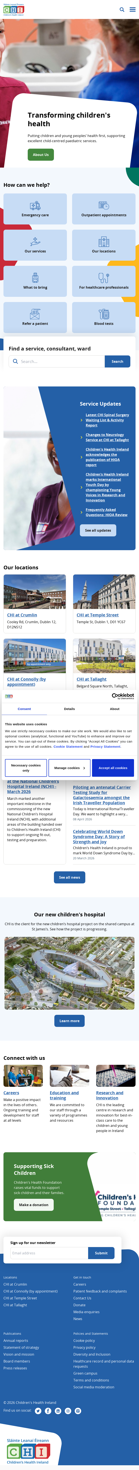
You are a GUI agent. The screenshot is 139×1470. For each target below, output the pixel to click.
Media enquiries (86, 1312)
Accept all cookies (113, 767)
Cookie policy (84, 1340)
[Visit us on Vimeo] (78, 1411)
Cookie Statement (68, 746)
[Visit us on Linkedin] (58, 1411)
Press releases (15, 1368)
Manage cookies (69, 767)
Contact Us (82, 1298)
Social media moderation (93, 1387)
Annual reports (15, 1340)
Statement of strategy (21, 1347)
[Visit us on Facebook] (48, 1411)
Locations (10, 1277)
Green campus (85, 1373)
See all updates (98, 530)
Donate (79, 1305)
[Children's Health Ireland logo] (13, 9)
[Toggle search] (122, 9)
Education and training (64, 1095)
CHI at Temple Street (98, 615)
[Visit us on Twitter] (38, 1411)
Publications (12, 1333)
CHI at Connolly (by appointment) (26, 682)
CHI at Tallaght (92, 679)
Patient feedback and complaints (100, 1291)
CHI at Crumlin (22, 615)
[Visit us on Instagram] (68, 1411)
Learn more (69, 1020)
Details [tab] (69, 709)
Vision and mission (18, 1354)
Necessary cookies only (26, 767)
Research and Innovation (109, 1095)
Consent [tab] (24, 709)
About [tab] (115, 709)
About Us (41, 154)
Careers (11, 1092)
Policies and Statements (90, 1333)
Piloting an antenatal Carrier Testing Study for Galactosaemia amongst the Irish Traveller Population (102, 795)
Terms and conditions (91, 1380)
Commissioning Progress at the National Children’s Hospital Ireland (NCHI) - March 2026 (33, 784)
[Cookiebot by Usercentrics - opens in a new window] (115, 696)
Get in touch (82, 1277)
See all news (69, 877)
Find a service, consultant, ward (50, 348)
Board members (16, 1361)
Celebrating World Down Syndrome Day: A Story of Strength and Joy (99, 836)
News (77, 1318)
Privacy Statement (106, 746)
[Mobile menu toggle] (133, 9)
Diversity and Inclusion (91, 1354)
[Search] (117, 361)
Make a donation (33, 1204)
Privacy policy (84, 1347)
